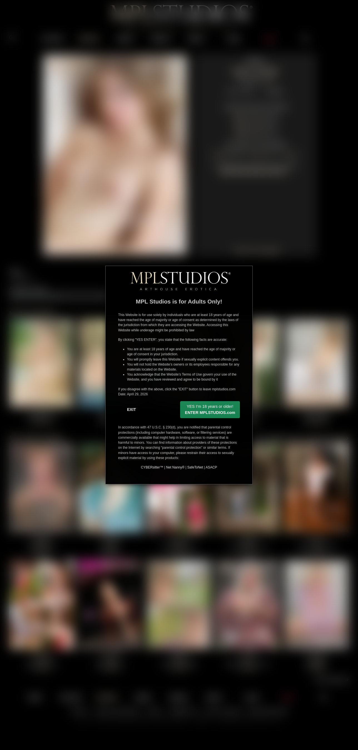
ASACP (211, 467)
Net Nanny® (175, 467)
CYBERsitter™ (152, 467)
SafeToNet (195, 467)
